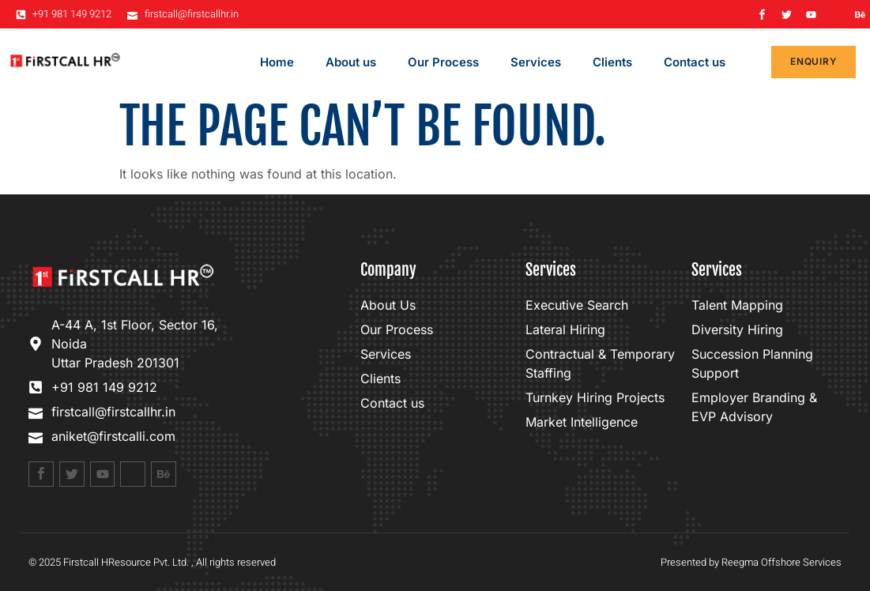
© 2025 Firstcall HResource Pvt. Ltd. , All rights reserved (152, 562)
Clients (612, 62)
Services (535, 62)
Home (277, 62)
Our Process (443, 62)
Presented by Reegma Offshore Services (751, 562)
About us (351, 62)
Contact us (694, 62)
